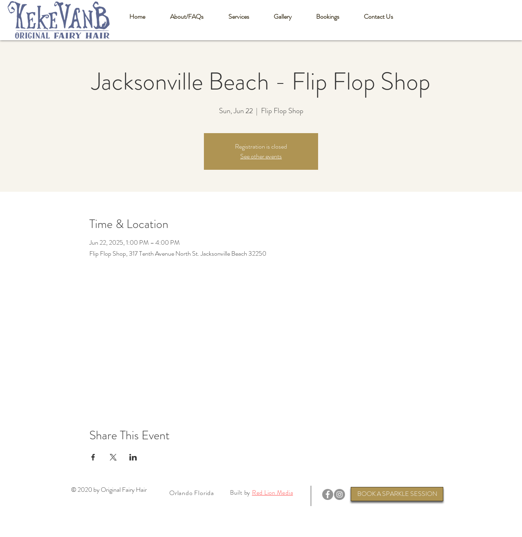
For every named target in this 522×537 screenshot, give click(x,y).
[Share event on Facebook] (93, 457)
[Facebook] (327, 494)
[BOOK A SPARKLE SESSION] (397, 494)
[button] (186, 17)
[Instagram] (339, 494)
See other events (261, 156)
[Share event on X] (113, 457)
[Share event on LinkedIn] (133, 457)
